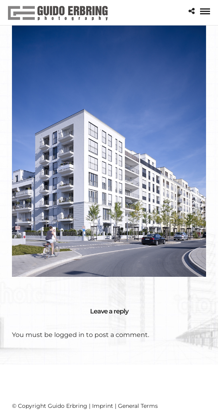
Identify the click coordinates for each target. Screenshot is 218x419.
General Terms (138, 405)
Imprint (102, 405)
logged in (69, 335)
